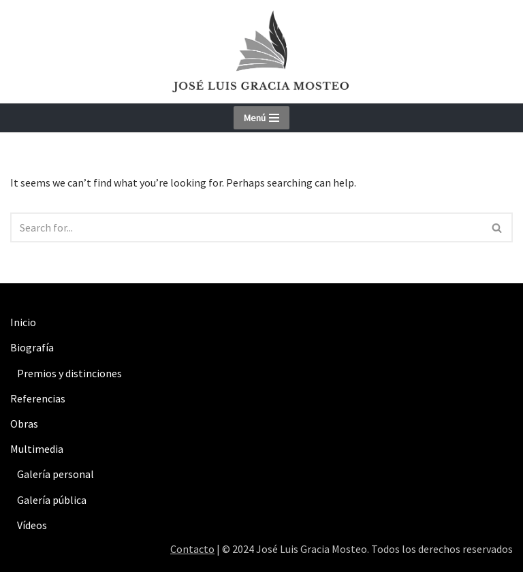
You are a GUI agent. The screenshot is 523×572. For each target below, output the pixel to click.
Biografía (32, 347)
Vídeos (32, 525)
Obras (24, 423)
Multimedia (36, 449)
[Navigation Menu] (261, 117)
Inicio (23, 322)
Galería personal (55, 474)
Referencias (37, 398)
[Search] (246, 227)
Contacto (192, 549)
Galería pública (51, 500)
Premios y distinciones (69, 373)
